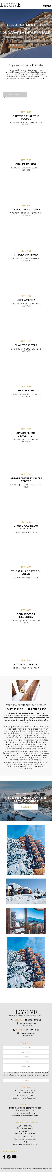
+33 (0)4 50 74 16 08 (32, 1020)
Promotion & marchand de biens (24, 1114)
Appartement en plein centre (26, 479)
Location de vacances (25, 1091)
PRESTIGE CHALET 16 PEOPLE (26, 117)
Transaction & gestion (25, 1109)
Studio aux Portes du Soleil (26, 572)
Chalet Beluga (26, 164)
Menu (45, 6)
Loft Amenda (26, 300)
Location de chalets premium (25, 1097)
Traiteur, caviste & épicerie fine (24, 1143)
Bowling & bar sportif (24, 1127)
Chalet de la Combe (26, 209)
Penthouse (26, 390)
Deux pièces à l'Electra (26, 615)
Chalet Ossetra (26, 345)
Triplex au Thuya (26, 254)
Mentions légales (37, 1168)
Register (26, 807)
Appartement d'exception (25, 434)
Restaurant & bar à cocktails (25, 1138)
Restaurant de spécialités (25, 1132)
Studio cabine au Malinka (26, 527)
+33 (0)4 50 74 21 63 (30, 1030)
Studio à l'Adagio (26, 664)
